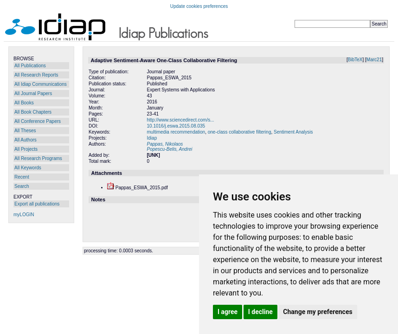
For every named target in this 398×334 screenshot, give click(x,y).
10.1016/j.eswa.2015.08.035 (176, 125)
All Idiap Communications (40, 84)
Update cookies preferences (199, 6)
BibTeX (355, 59)
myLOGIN (23, 214)
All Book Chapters (32, 112)
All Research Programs (38, 158)
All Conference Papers (37, 121)
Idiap (152, 138)
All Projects (26, 149)
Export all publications (36, 203)
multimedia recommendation (176, 132)
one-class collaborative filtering (239, 132)
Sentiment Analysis (293, 132)
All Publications (30, 65)
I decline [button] (260, 311)
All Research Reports (36, 74)
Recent (21, 177)
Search (21, 186)
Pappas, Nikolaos (165, 144)
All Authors (25, 139)
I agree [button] (228, 311)
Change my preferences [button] (317, 311)
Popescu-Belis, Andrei (170, 149)
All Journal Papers (33, 93)
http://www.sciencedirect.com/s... (180, 119)
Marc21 (374, 59)
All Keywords (27, 167)
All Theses (25, 130)
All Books (24, 102)
